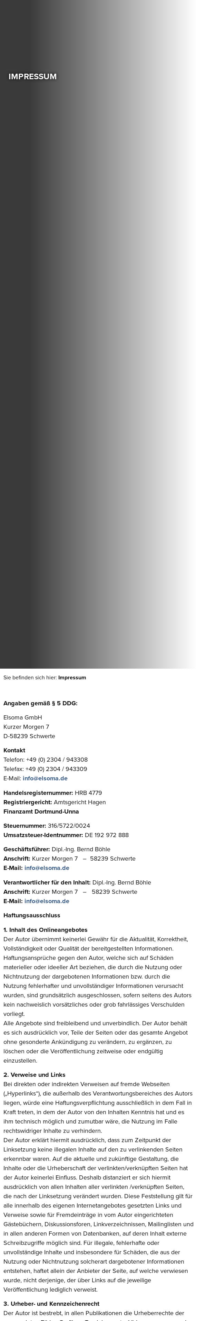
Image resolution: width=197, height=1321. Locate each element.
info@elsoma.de (45, 778)
